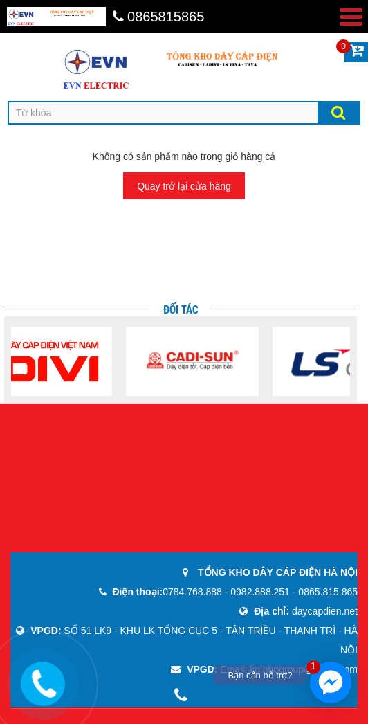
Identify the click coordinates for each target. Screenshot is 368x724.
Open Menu (351, 17)
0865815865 (159, 16)
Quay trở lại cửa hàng (184, 186)
